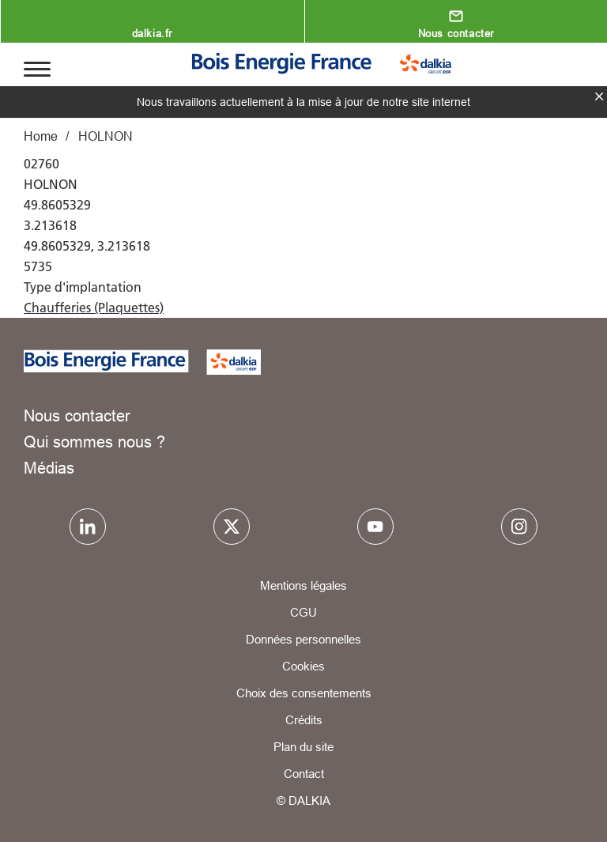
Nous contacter (456, 33)
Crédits (303, 720)
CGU (303, 612)
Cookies (303, 666)
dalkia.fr (152, 33)
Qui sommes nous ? (94, 441)
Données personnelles (303, 639)
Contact (304, 773)
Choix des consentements (303, 693)
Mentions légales (303, 585)
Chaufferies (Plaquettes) (94, 307)
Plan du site (303, 746)
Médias (49, 468)
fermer (599, 96)
